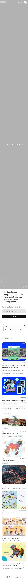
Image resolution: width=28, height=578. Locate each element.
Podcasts (2, 283)
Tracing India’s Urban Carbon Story (10, 433)
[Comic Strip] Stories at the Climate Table (11, 538)
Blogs (1, 281)
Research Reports (3, 286)
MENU (20, 2)
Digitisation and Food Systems (9, 460)
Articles (2, 279)
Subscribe (14, 316)
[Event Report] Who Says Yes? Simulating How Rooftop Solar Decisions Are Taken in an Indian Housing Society (14, 402)
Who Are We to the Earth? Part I (9, 512)
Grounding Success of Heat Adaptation (11, 487)
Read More (20, 436)
